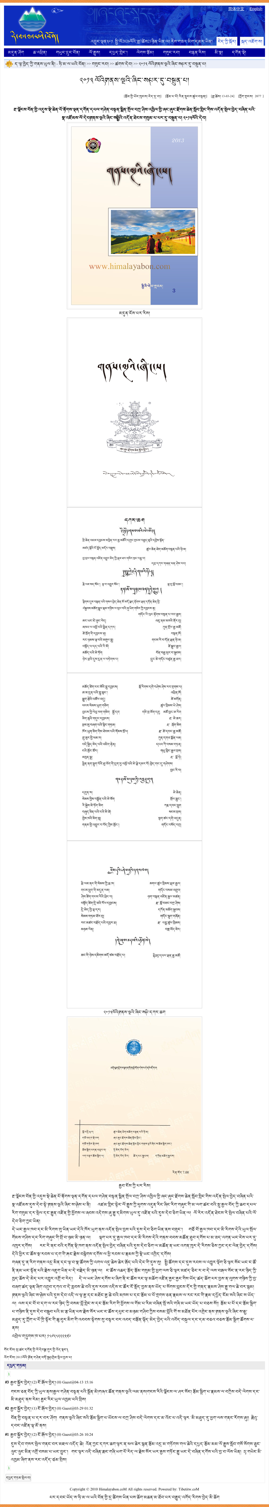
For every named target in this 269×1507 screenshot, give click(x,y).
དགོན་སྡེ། (239, 52)
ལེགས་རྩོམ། (145, 52)
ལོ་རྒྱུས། (94, 52)
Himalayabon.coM (113, 1489)
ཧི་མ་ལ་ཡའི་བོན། (72, 64)
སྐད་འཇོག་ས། (251, 41)
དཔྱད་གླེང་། (118, 52)
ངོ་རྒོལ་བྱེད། (47, 1382)
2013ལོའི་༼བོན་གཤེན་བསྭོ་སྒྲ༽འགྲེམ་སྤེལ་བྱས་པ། (44, 1357)
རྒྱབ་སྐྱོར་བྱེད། (20, 1382)
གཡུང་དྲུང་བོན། (68, 52)
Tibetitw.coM (188, 1489)
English (256, 9)
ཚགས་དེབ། (123, 64)
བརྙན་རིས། (197, 52)
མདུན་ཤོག (16, 52)
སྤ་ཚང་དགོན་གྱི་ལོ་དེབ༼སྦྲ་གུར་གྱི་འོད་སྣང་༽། (42, 1349)
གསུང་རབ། (171, 52)
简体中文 (236, 9)
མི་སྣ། (219, 52)
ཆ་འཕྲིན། (40, 52)
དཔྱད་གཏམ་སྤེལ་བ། (18, 1477)
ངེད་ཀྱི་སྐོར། (227, 41)
